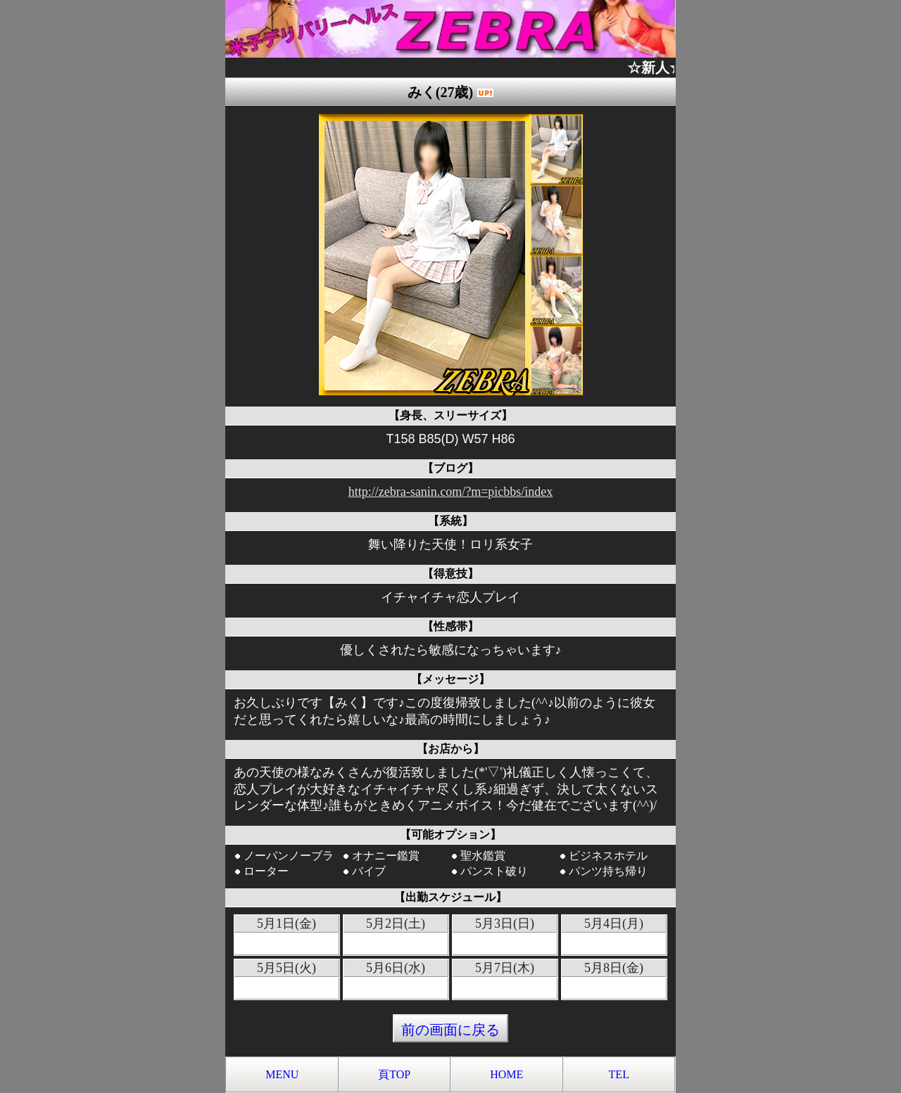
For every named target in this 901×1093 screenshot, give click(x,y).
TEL (619, 1074)
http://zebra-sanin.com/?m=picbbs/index (450, 492)
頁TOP (394, 1074)
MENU (281, 1074)
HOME (506, 1074)
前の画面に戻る (450, 1029)
